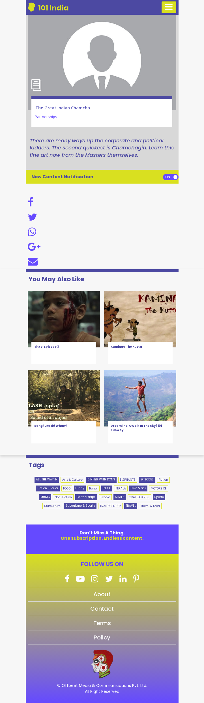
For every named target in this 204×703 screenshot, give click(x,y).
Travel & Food (150, 506)
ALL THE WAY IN (46, 479)
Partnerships (86, 497)
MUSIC (45, 497)
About (102, 594)
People (105, 497)
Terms (102, 623)
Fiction (163, 480)
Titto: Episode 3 (46, 347)
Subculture (52, 506)
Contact (102, 609)
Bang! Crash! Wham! (50, 426)
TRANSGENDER (110, 506)
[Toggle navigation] (169, 7)
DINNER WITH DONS (101, 479)
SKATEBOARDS (139, 497)
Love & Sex (138, 488)
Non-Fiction (63, 497)
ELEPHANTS (128, 480)
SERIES (119, 497)
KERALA (120, 488)
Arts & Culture (72, 480)
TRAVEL (131, 506)
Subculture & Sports (80, 506)
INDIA (107, 488)
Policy (102, 637)
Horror (93, 488)
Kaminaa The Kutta (126, 347)
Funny (79, 488)
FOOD (66, 488)
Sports (159, 497)
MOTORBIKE (158, 488)
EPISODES (147, 479)
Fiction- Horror (47, 488)
